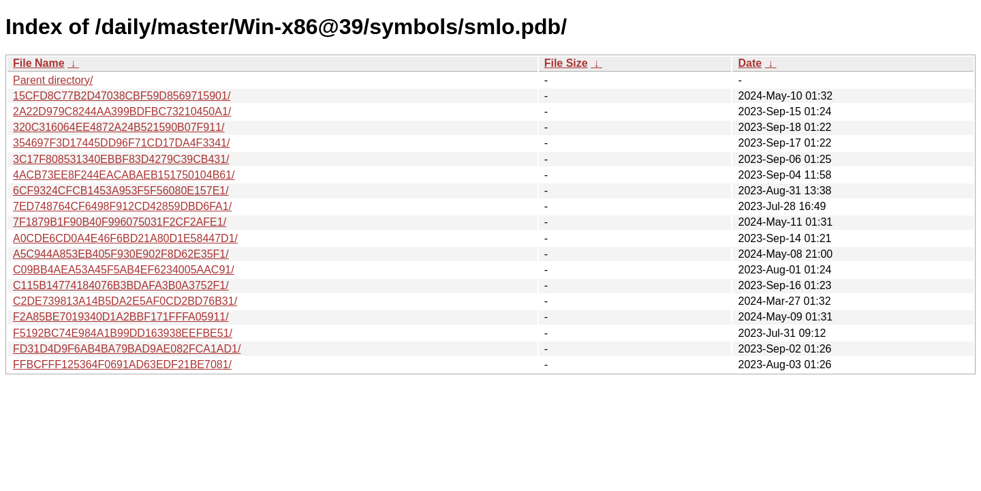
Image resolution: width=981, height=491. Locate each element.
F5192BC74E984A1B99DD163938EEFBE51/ (122, 333)
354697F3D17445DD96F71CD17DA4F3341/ (121, 143)
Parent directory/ (53, 80)
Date (750, 63)
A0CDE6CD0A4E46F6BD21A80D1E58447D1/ (125, 238)
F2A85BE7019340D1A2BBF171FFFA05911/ (121, 317)
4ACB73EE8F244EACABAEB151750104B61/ (124, 175)
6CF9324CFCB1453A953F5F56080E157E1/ (121, 190)
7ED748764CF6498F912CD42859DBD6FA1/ (122, 206)
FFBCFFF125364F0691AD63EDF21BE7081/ (122, 364)
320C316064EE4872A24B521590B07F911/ (119, 127)
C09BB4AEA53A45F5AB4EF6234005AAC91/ (123, 270)
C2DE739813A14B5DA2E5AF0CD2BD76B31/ (125, 301)
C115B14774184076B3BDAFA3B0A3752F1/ (121, 285)
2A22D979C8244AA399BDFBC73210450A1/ (122, 111)
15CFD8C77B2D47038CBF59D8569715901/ (121, 96)
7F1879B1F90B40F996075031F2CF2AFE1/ (119, 222)
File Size (566, 63)
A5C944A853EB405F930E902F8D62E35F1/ (121, 254)
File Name (39, 63)
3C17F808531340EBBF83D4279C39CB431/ (121, 159)
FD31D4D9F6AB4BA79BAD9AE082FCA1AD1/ (126, 349)
